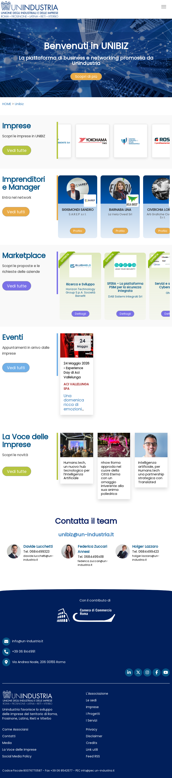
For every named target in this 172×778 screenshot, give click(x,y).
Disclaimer (94, 736)
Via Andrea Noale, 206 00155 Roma (33, 662)
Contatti (8, 736)
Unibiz (19, 104)
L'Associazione (97, 693)
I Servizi (91, 720)
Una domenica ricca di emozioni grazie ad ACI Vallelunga (74, 409)
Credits (91, 743)
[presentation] (86, 76)
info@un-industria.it (22, 641)
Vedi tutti (16, 212)
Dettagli (90, 314)
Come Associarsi (15, 729)
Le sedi (91, 700)
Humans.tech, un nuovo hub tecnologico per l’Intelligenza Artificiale (77, 470)
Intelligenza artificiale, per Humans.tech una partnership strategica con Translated (151, 472)
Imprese (92, 707)
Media (7, 743)
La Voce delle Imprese (19, 749)
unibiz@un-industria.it (86, 534)
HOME (6, 104)
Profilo (85, 231)
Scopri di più (86, 76)
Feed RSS (93, 756)
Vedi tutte (16, 150)
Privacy (91, 729)
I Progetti (93, 713)
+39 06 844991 (18, 651)
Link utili (92, 749)
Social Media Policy (17, 756)
